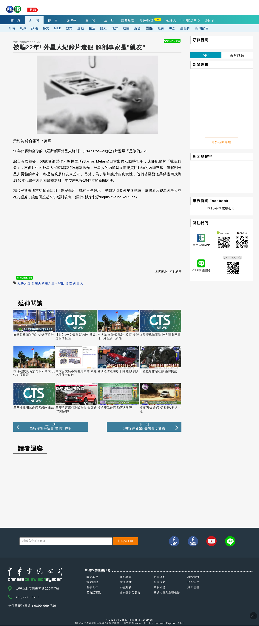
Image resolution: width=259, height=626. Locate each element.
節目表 (210, 20)
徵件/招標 (147, 20)
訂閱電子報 (125, 541)
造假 (69, 283)
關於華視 (92, 577)
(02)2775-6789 (27, 597)
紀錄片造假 (26, 283)
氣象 (23, 28)
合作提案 (159, 577)
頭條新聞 (200, 40)
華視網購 (159, 587)
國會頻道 (127, 20)
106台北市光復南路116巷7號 (37, 588)
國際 (149, 28)
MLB (57, 28)
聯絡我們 (193, 577)
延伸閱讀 (30, 303)
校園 (126, 28)
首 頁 (16, 20)
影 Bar (72, 20)
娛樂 (69, 28)
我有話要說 (94, 592)
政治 (34, 28)
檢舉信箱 (159, 582)
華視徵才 (126, 582)
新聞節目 (202, 28)
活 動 (109, 20)
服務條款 (126, 577)
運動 (80, 28)
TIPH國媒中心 (189, 20)
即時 (11, 28)
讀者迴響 (30, 449)
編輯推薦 (237, 55)
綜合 (137, 28)
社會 (161, 28)
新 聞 (34, 20)
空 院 (90, 20)
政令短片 (193, 582)
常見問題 (92, 582)
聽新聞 (185, 28)
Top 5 (206, 55)
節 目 (53, 20)
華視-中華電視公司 (221, 208)
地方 (115, 28)
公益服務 (126, 587)
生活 (92, 28)
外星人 (78, 283)
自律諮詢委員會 (130, 592)
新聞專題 (200, 65)
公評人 (171, 20)
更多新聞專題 (221, 141)
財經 (103, 28)
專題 (172, 28)
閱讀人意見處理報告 (167, 592)
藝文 (46, 28)
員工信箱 (193, 587)
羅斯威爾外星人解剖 (49, 283)
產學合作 (92, 587)
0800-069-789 (45, 606)
